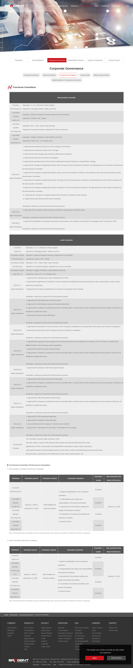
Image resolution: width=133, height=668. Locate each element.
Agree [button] (94, 658)
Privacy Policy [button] (116, 658)
